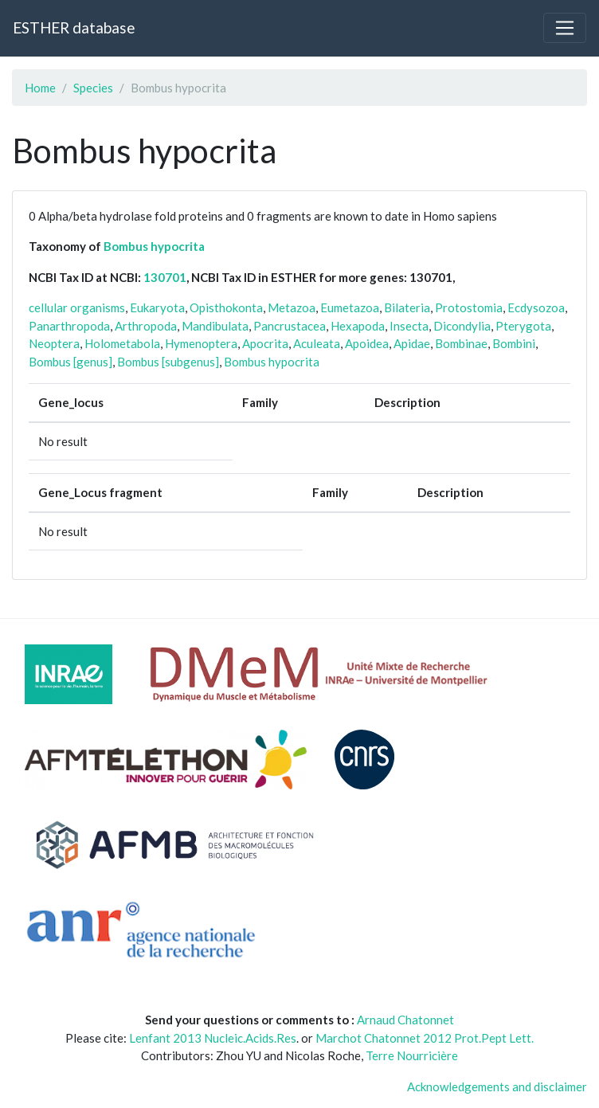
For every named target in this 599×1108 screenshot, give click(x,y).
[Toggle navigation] (564, 28)
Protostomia (469, 307)
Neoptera (54, 343)
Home (40, 87)
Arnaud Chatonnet (405, 1019)
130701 (164, 277)
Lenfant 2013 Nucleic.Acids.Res (212, 1038)
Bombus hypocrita (154, 246)
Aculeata (316, 343)
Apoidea (367, 343)
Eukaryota (157, 307)
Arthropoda (146, 326)
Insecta (409, 326)
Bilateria (407, 307)
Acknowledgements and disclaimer (497, 1086)
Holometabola (122, 343)
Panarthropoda (69, 326)
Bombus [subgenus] (168, 361)
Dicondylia (462, 326)
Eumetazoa (349, 307)
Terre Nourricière (412, 1055)
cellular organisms (77, 307)
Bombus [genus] (70, 361)
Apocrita (265, 343)
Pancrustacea (289, 326)
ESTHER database (74, 27)
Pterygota (523, 326)
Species (93, 87)
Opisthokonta (226, 307)
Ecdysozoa (536, 307)
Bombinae (461, 343)
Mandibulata (215, 326)
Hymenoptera (201, 343)
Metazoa (291, 307)
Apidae (411, 343)
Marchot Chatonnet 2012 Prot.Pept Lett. (424, 1038)
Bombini (513, 343)
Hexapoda (358, 326)
